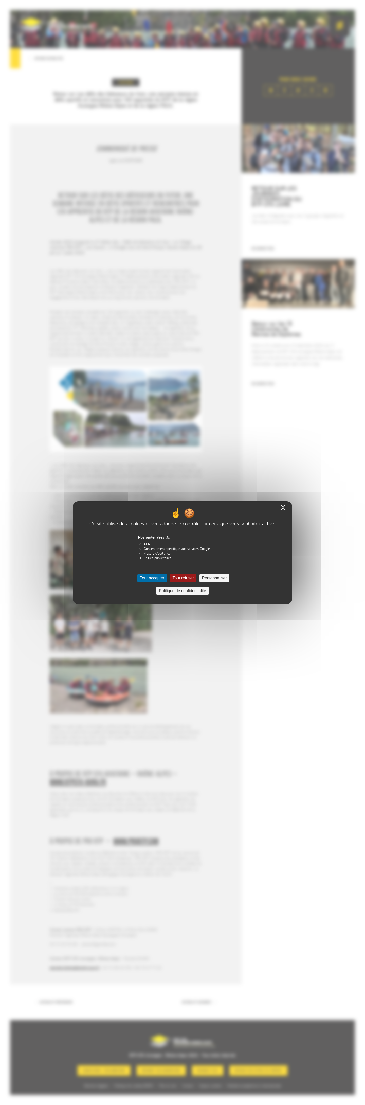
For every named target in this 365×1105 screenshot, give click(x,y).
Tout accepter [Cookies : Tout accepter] (152, 578)
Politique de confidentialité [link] (182, 591)
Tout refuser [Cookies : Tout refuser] (183, 578)
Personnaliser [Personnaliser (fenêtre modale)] (214, 578)
